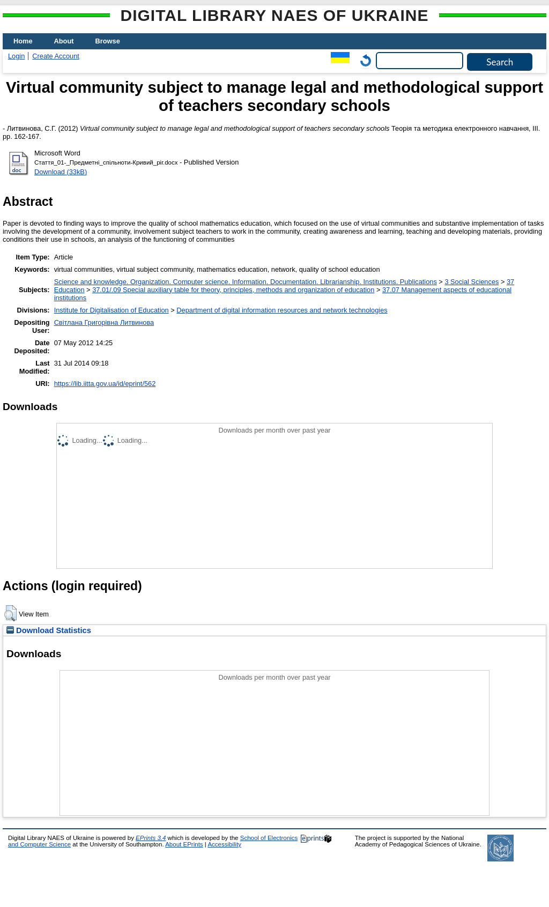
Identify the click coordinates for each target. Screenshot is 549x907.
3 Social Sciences (471, 282)
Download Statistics (48, 630)
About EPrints (184, 844)
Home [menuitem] (23, 41)
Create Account (55, 56)
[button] (10, 613)
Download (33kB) (60, 172)
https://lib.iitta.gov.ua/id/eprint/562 (105, 384)
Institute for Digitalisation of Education (111, 310)
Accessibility (224, 844)
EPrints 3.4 (151, 838)
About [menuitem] (64, 41)
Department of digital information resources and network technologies (281, 310)
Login (16, 56)
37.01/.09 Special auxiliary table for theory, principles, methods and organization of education (233, 290)
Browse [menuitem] (107, 41)
